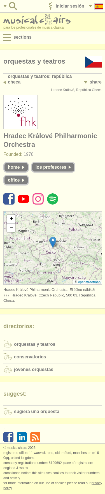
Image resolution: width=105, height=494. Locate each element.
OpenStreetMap (89, 282)
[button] (52, 242)
